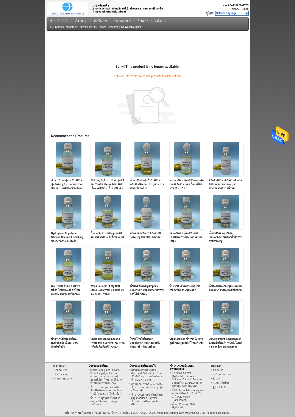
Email (245, 9)
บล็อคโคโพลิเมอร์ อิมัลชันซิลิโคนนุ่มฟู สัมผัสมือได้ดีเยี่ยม (145, 235)
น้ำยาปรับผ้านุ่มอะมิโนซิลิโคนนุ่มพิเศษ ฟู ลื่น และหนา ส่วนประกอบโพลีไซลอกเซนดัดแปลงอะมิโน (67, 184)
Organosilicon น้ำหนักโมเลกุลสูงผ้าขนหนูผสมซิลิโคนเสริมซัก (186, 340)
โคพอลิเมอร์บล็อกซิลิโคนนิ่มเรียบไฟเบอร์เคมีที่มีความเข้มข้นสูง (185, 237)
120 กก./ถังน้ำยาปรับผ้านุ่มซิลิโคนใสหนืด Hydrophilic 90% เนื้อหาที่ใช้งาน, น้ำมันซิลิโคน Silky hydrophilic (107, 184)
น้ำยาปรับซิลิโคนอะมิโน (143, 365)
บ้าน (52, 20)
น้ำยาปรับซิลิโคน (98, 365)
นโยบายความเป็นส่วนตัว (79, 412)
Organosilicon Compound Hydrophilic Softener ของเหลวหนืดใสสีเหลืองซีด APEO (108, 342)
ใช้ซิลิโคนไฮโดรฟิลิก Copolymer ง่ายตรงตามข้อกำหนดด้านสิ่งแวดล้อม (145, 342)
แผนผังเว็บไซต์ (221, 382)
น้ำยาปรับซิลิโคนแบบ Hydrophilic (182, 367)
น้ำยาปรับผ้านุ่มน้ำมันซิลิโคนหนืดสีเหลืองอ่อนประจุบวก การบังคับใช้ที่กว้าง (147, 184)
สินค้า (65, 20)
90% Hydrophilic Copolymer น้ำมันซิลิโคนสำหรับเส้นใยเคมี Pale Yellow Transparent (225, 342)
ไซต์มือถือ (219, 387)
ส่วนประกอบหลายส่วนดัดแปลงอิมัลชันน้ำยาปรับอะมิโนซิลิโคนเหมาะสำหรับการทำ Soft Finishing (147, 374)
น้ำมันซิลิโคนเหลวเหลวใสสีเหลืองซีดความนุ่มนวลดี (184, 288)
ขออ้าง (235, 9)
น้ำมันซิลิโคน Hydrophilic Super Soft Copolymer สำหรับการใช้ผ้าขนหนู (147, 290)
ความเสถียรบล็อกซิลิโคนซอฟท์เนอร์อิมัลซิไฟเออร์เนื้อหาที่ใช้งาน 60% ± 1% (186, 184)
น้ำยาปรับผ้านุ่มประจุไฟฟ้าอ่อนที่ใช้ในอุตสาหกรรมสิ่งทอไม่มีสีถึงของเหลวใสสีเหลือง (106, 390)
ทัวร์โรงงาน (100, 20)
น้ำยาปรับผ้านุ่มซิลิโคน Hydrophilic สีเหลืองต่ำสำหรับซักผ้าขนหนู (225, 237)
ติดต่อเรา (143, 20)
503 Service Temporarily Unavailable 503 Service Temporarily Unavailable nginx (96, 26)
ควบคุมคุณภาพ (122, 20)
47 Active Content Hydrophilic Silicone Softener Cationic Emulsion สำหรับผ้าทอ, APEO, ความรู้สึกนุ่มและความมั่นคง (187, 379)
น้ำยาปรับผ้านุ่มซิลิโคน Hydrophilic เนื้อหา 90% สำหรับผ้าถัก (64, 342)
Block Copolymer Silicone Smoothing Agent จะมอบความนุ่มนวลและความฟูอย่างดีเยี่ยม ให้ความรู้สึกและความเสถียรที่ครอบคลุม (106, 376)
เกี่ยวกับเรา (81, 20)
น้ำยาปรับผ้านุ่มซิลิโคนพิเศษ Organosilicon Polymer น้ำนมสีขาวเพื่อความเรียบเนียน (147, 399)
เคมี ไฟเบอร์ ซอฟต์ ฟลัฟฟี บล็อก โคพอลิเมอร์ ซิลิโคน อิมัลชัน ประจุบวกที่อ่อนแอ (65, 290)
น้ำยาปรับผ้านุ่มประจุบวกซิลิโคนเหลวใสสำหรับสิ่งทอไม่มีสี (107, 235)
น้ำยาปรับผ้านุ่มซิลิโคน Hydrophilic (184, 406)
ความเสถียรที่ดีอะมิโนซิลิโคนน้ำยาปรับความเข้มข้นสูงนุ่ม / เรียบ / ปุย (147, 387)
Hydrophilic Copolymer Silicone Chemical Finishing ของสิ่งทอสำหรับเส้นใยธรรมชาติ (67, 237)
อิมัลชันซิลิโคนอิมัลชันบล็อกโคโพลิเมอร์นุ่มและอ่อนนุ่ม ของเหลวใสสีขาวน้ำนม (225, 184)
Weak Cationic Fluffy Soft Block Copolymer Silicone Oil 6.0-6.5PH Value (107, 290)
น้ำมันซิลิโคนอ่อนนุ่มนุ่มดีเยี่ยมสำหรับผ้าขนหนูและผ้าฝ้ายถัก (225, 288)
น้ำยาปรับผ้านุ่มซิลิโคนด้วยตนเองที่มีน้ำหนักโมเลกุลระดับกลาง (105, 401)
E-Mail (216, 378)
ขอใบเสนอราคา (222, 374)
